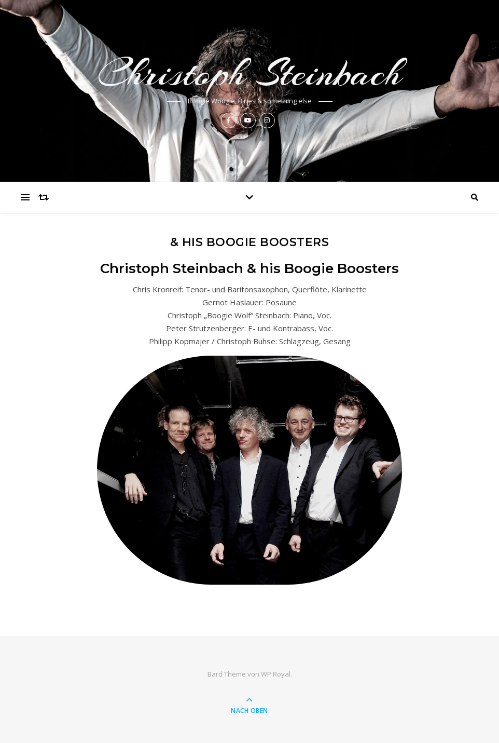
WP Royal (275, 674)
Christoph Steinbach (249, 73)
